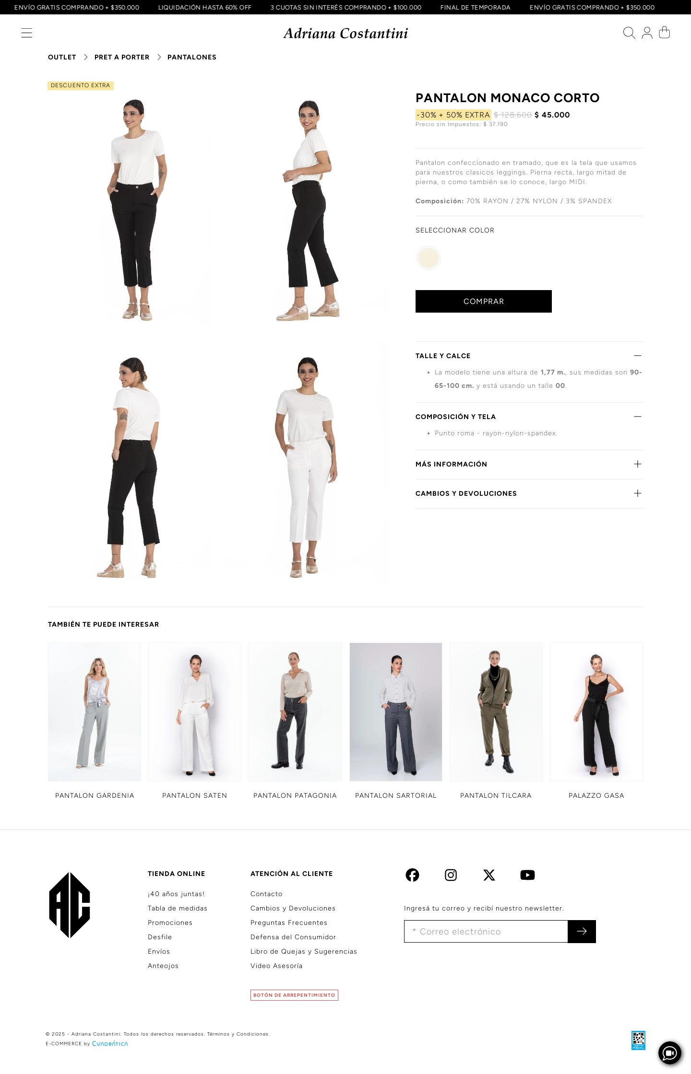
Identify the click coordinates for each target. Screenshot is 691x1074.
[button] (26, 35)
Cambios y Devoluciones (293, 908)
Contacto (266, 894)
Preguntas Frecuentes (289, 923)
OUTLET (62, 57)
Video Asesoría (276, 966)
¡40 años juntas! (176, 894)
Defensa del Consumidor (293, 937)
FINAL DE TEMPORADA (474, 7)
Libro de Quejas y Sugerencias (303, 951)
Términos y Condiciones (238, 1034)
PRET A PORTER (122, 57)
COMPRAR (484, 301)
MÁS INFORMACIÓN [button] (529, 464)
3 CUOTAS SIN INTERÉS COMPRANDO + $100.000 (344, 7)
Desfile (160, 937)
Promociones (170, 923)
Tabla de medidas (178, 908)
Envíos (159, 951)
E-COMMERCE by (88, 1043)
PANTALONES (192, 57)
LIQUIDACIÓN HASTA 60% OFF (203, 7)
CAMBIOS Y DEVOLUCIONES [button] (529, 493)
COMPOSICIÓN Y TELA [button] (529, 416)
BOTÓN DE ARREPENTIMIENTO (294, 995)
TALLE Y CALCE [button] (529, 355)
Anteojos (163, 966)
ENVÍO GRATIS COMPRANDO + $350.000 (74, 7)
